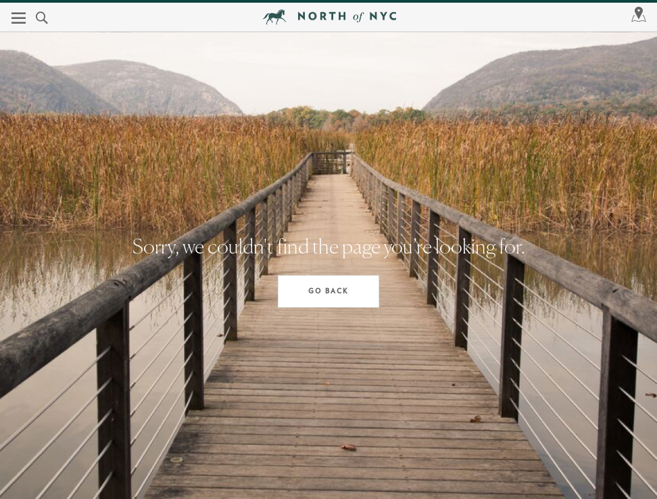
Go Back (328, 291)
